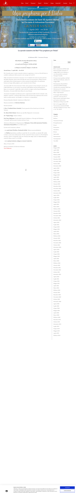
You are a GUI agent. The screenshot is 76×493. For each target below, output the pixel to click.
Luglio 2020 (56, 306)
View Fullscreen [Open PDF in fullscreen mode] (7, 148)
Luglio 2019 (56, 326)
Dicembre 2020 (57, 294)
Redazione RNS (33, 57)
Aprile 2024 (56, 204)
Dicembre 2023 (57, 213)
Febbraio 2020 (56, 317)
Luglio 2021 (56, 278)
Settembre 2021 (57, 274)
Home (22, 3)
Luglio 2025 (56, 170)
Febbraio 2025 (56, 181)
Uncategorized (56, 138)
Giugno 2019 (56, 328)
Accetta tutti (67, 480)
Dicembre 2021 (57, 267)
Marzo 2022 (56, 260)
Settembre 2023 (57, 220)
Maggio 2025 (56, 175)
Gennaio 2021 (56, 292)
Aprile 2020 (56, 312)
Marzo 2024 (56, 206)
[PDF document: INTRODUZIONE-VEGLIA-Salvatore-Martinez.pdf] (26, 169)
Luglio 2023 (56, 224)
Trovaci (70, 3)
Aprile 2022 (56, 258)
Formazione (33, 3)
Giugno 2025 (56, 172)
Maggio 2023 (56, 229)
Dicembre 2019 (57, 319)
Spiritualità (56, 134)
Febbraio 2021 (56, 290)
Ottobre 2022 (56, 245)
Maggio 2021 (56, 283)
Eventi (26, 3)
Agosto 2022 (56, 249)
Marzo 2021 (56, 288)
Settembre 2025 (57, 165)
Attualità (55, 116)
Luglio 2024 (56, 197)
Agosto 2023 (56, 222)
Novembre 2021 (57, 269)
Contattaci (65, 3)
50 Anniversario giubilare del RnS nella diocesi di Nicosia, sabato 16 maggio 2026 (61, 79)
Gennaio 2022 (56, 265)
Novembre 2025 (57, 161)
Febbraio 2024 (56, 208)
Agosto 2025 (56, 168)
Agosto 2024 (56, 195)
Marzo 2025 (56, 179)
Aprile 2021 (56, 285)
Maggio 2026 (56, 147)
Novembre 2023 (57, 215)
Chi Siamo (46, 3)
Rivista (55, 131)
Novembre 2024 (57, 188)
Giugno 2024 (56, 199)
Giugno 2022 (56, 254)
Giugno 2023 (56, 226)
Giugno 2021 (56, 281)
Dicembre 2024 (57, 186)
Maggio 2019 (56, 330)
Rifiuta (67, 486)
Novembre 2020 (57, 297)
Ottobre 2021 (56, 272)
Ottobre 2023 (56, 217)
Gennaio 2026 (56, 156)
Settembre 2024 (57, 193)
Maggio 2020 (56, 310)
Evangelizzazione (57, 122)
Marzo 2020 (56, 315)
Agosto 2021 (56, 276)
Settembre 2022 (57, 247)
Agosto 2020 (56, 303)
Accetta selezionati (67, 483)
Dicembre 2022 (57, 240)
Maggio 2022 (56, 256)
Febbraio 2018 (56, 335)
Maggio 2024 (56, 202)
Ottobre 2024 (56, 190)
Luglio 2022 (56, 251)
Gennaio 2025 (56, 184)
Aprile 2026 (56, 150)
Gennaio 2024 (56, 211)
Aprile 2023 (56, 231)
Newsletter (56, 129)
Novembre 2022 (57, 242)
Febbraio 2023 (56, 236)
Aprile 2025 (56, 177)
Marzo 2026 (56, 152)
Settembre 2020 (57, 301)
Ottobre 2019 (56, 321)
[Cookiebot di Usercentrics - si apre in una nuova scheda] (6, 491)
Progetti (39, 3)
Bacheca (55, 118)
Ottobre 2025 (56, 163)
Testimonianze (56, 136)
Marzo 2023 (56, 233)
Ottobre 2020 (56, 299)
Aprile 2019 (56, 333)
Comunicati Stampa (43, 57)
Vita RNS (55, 141)
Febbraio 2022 (56, 263)
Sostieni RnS (58, 3)
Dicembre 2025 (57, 159)
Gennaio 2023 (56, 238)
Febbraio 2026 (56, 154)
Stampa (52, 3)
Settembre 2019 (57, 324)
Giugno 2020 (56, 308)
